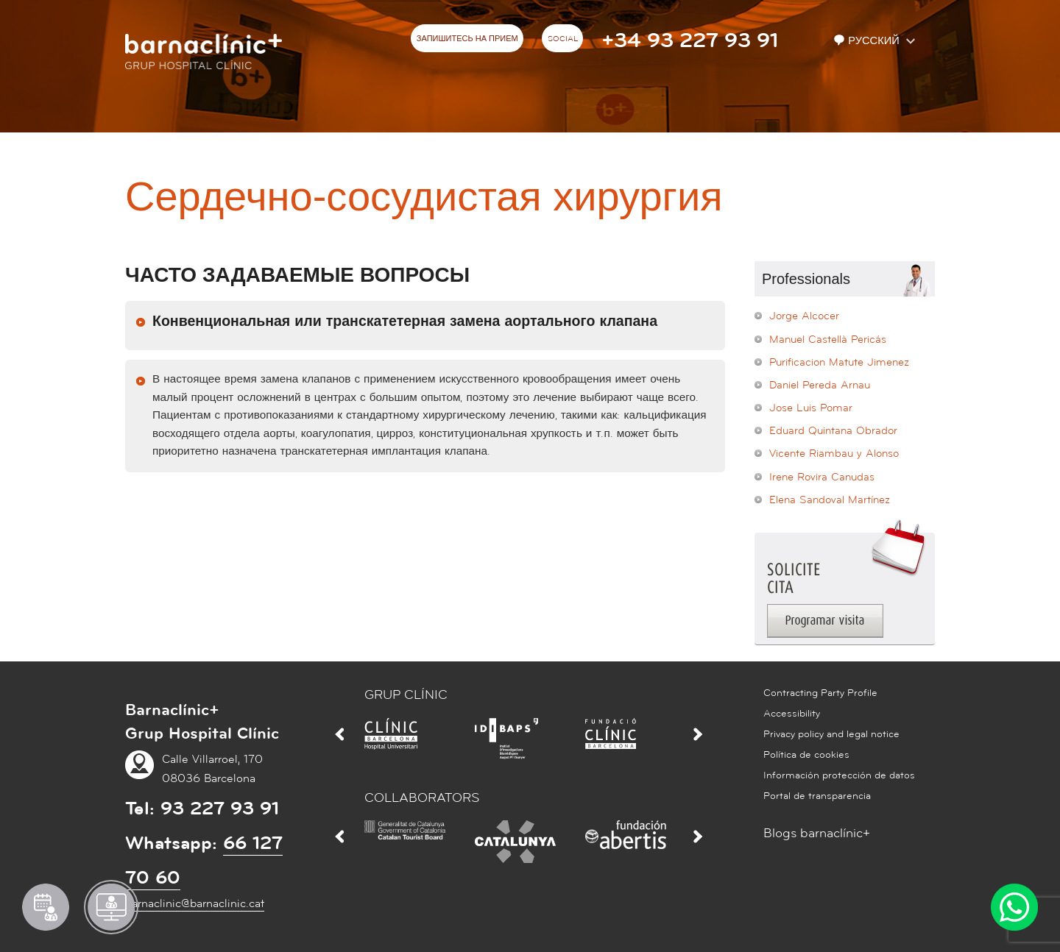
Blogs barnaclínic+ (816, 833)
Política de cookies (806, 754)
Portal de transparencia (817, 796)
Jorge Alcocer (804, 316)
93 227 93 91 (219, 808)
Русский (867, 41)
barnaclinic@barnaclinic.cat (194, 903)
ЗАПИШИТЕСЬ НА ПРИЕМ (467, 39)
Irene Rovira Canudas (822, 477)
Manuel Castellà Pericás (827, 340)
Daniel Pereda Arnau (819, 385)
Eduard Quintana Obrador (833, 431)
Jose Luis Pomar (810, 408)
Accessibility (791, 713)
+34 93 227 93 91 (689, 40)
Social (563, 39)
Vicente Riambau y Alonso (834, 454)
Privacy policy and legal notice (831, 734)
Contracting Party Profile (820, 693)
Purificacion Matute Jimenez (839, 362)
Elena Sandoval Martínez (829, 500)
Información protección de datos (839, 775)
